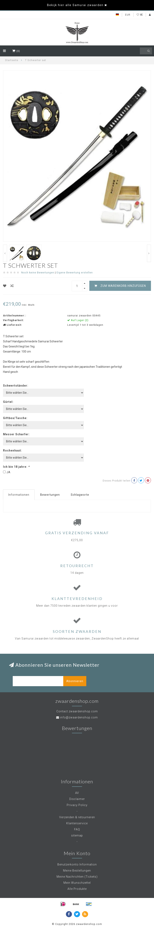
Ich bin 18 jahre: (16, 466)
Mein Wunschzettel (77, 882)
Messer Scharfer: (16, 434)
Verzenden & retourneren (77, 817)
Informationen (18, 494)
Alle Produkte (77, 888)
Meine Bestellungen (77, 870)
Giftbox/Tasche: (15, 418)
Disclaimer (77, 799)
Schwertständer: (15, 385)
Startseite (11, 60)
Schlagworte (80, 494)
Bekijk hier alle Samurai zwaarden (75, 5)
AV (77, 792)
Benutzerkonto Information (77, 864)
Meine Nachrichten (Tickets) (77, 876)
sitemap (77, 835)
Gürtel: (8, 401)
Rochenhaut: (12, 450)
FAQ (77, 829)
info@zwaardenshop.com (79, 717)
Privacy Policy (77, 805)
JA (8, 472)
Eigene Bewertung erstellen (75, 272)
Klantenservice (77, 823)
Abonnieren (74, 681)
